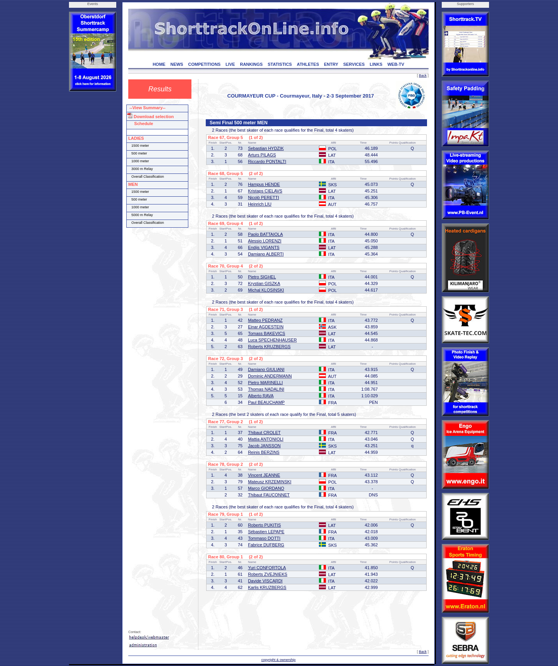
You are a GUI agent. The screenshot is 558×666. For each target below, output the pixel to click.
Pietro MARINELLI (265, 382)
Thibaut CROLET (264, 432)
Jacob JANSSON (264, 445)
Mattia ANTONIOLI (266, 439)
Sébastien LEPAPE (266, 531)
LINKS (376, 64)
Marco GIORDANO (266, 488)
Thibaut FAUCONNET (269, 495)
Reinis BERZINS (263, 452)
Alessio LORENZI (264, 241)
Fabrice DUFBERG (266, 544)
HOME (159, 64)
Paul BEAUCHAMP (266, 402)
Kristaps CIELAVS (265, 191)
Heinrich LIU (260, 204)
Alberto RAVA (261, 395)
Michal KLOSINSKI (266, 290)
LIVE (230, 64)
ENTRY (331, 64)
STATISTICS (280, 64)
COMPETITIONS (204, 64)
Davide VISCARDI (265, 580)
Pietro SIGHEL (262, 277)
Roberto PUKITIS (264, 525)
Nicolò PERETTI (263, 197)
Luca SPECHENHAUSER (272, 340)
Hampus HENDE (264, 184)
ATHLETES (308, 64)
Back (423, 75)
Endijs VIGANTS (263, 247)
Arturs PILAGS (262, 155)
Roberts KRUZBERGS (269, 346)
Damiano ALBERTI (266, 254)
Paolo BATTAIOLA (265, 234)
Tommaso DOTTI (264, 538)
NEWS (176, 64)
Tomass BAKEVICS (266, 333)
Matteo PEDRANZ (265, 320)
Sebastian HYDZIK (266, 148)
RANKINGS (251, 64)
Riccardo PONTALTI (267, 161)
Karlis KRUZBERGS (267, 587)
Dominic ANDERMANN (270, 376)
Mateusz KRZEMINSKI (269, 481)
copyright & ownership (278, 660)
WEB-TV (396, 64)
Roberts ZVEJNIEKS (267, 574)
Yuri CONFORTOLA (267, 567)
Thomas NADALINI (266, 389)
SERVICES (354, 64)
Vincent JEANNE (264, 475)
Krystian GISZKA (264, 283)
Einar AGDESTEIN (266, 326)
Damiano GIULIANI (266, 369)
